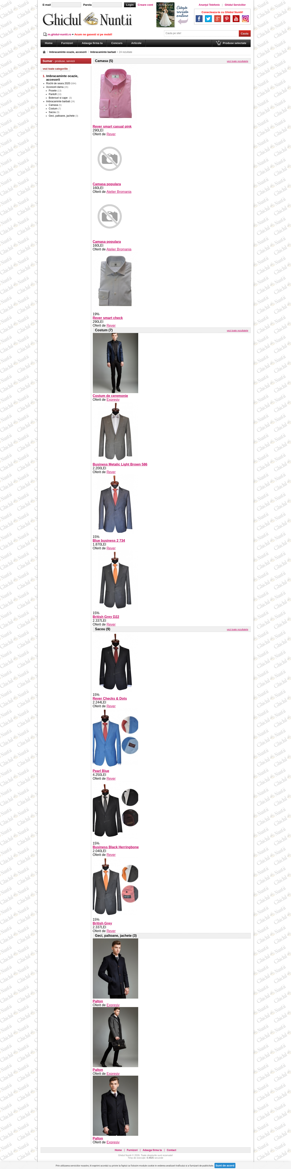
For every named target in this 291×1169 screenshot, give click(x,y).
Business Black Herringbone (116, 847)
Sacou (52, 112)
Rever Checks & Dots (110, 698)
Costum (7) (104, 330)
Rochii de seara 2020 (58, 83)
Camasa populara (107, 184)
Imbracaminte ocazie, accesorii (68, 52)
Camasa (53, 105)
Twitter (208, 18)
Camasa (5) (104, 61)
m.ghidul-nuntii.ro (59, 34)
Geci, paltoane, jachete (62, 115)
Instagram (245, 18)
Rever (111, 134)
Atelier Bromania (118, 191)
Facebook (199, 18)
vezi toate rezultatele (237, 61)
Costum (53, 108)
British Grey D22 (106, 617)
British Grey (102, 923)
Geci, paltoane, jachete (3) (116, 935)
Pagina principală (44, 52)
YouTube (236, 18)
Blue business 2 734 (109, 540)
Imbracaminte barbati (103, 52)
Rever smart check (108, 318)
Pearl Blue (101, 771)
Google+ (217, 18)
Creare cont (145, 4)
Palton (98, 1001)
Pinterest (226, 18)
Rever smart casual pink (112, 126)
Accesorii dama (55, 87)
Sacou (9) (102, 629)
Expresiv (113, 399)
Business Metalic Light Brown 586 (120, 464)
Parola (87, 4)
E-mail (47, 4)
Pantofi (53, 94)
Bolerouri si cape (58, 97)
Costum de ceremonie (110, 396)
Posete (53, 90)
